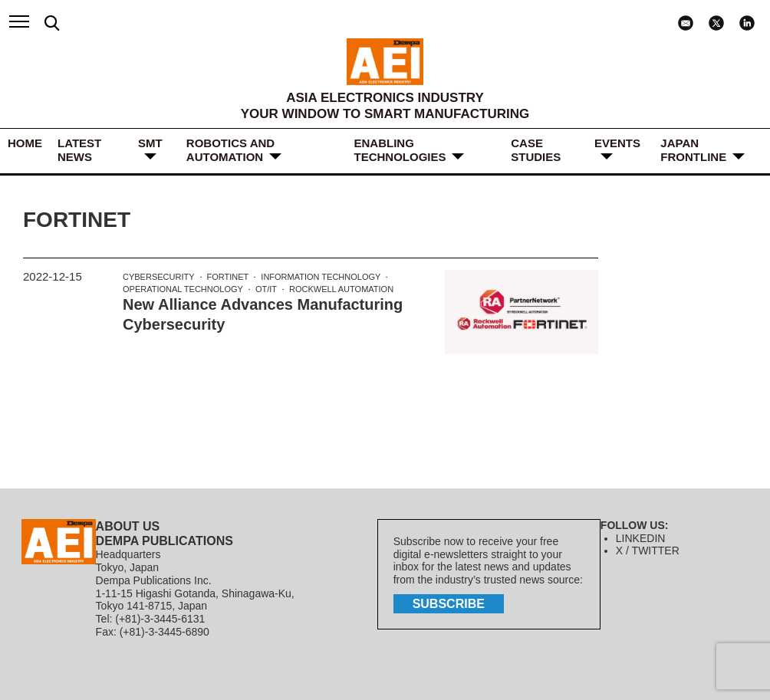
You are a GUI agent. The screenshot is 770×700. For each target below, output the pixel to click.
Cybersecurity (159, 276)
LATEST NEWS (79, 149)
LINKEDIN (641, 538)
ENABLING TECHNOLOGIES (400, 149)
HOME (25, 143)
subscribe (449, 603)
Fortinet (228, 276)
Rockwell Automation (341, 289)
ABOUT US (128, 526)
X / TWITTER (648, 550)
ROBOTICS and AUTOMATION (230, 149)
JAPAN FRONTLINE (693, 149)
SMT (150, 143)
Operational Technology (183, 289)
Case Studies (536, 149)
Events (617, 143)
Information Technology (320, 276)
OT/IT (266, 289)
